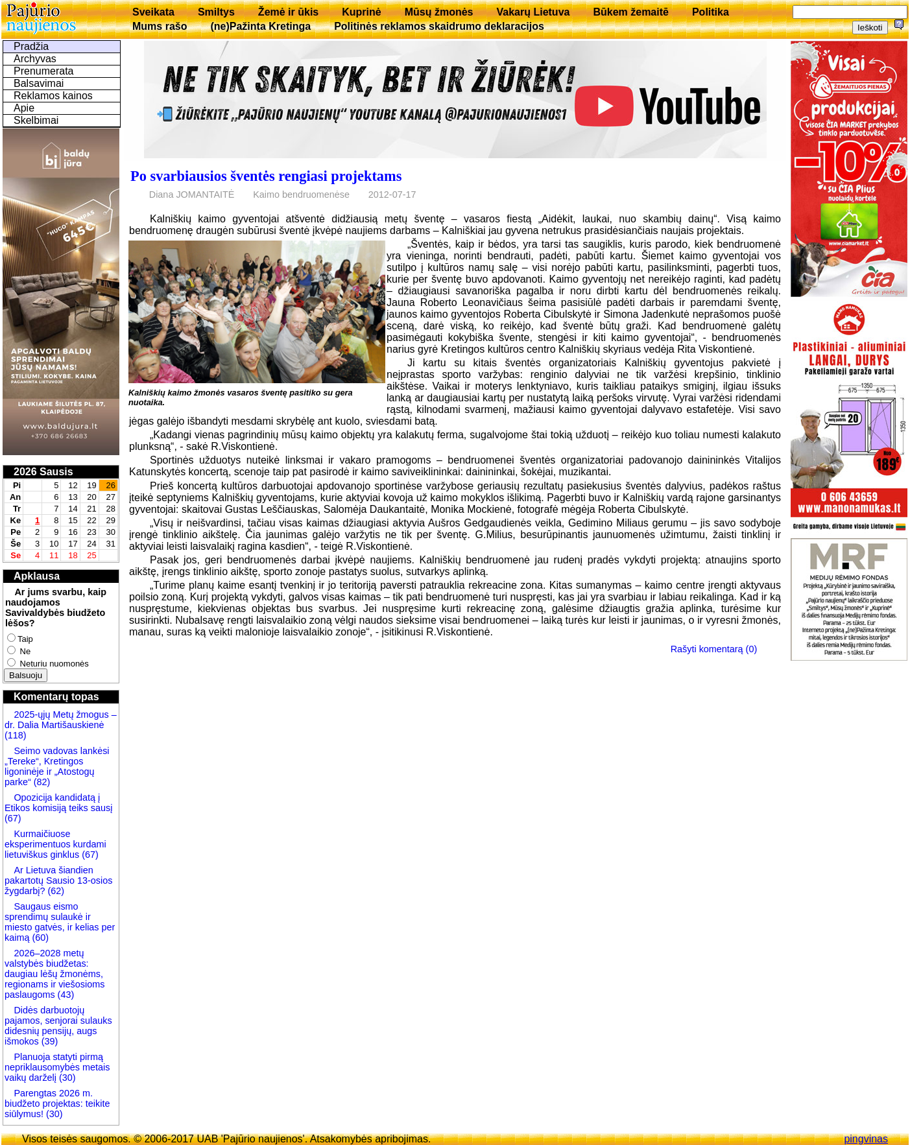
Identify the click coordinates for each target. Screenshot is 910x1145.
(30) (66, 1077)
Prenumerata (44, 71)
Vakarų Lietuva (532, 12)
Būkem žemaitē (631, 12)
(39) (48, 1041)
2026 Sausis (43, 471)
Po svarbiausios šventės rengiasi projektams (265, 176)
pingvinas (866, 1138)
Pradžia (31, 46)
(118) (16, 735)
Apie (24, 107)
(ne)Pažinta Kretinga (260, 26)
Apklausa (37, 576)
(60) (39, 937)
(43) (65, 994)
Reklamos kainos (53, 95)
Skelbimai (36, 120)
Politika (710, 12)
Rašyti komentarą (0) (714, 649)
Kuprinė (361, 12)
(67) (13, 818)
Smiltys (216, 12)
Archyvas (35, 58)
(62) (54, 891)
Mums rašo (159, 26)
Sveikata (153, 12)
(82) (42, 782)
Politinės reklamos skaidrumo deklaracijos (439, 26)
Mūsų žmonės (439, 12)
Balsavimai (39, 83)
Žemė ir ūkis (288, 12)
